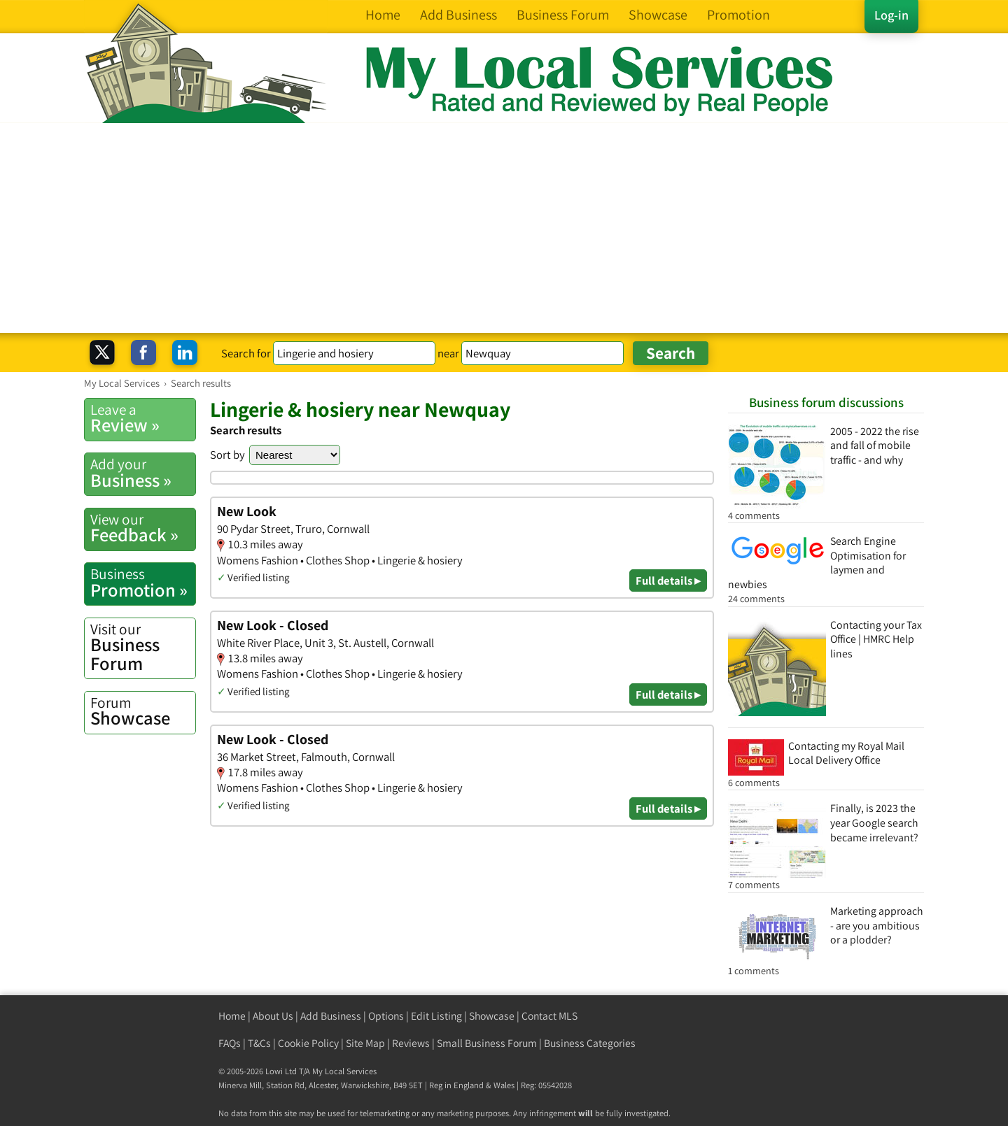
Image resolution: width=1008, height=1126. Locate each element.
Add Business (330, 1015)
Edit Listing (436, 1015)
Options (386, 1015)
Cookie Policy (308, 1043)
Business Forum (142, 647)
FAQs (229, 1043)
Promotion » (142, 582)
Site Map (365, 1043)
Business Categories (590, 1043)
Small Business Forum (487, 1043)
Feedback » (142, 528)
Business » (142, 473)
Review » (142, 418)
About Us (273, 1015)
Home (232, 1015)
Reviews (411, 1043)
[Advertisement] (504, 228)
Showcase (142, 711)
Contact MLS (550, 1015)
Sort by (227, 454)
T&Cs (259, 1043)
